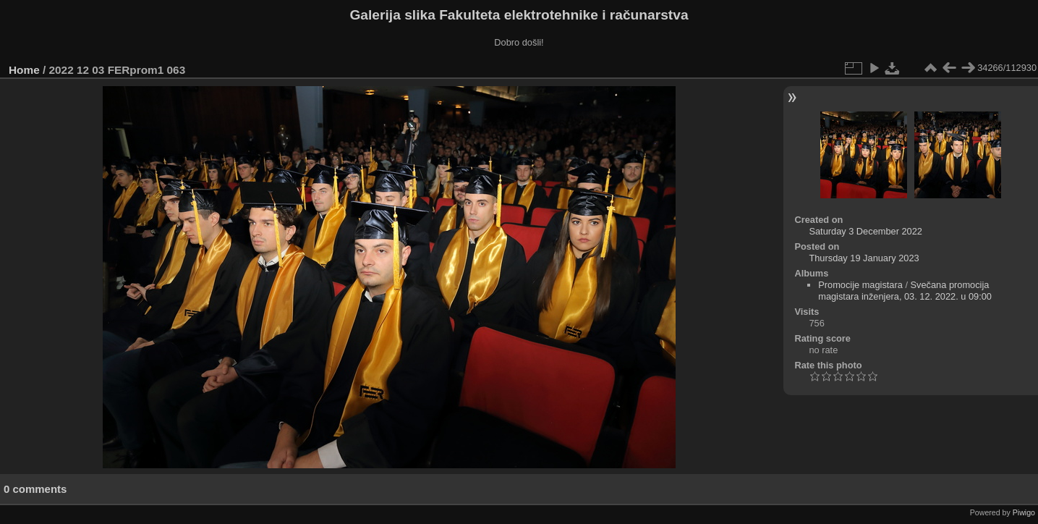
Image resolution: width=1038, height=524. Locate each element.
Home (24, 70)
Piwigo (1024, 512)
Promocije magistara (860, 284)
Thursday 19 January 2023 (864, 258)
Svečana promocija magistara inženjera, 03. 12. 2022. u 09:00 (905, 290)
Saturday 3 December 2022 (865, 231)
